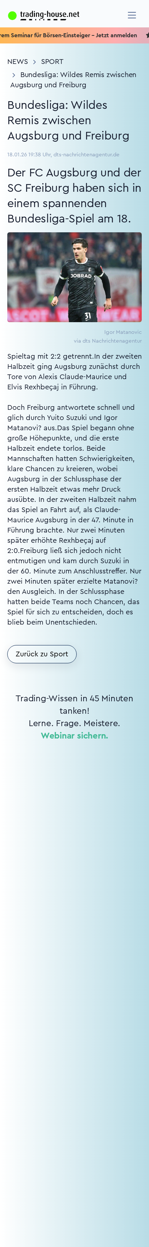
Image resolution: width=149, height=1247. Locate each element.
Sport (52, 61)
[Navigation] (132, 15)
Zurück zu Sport (42, 654)
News (17, 61)
